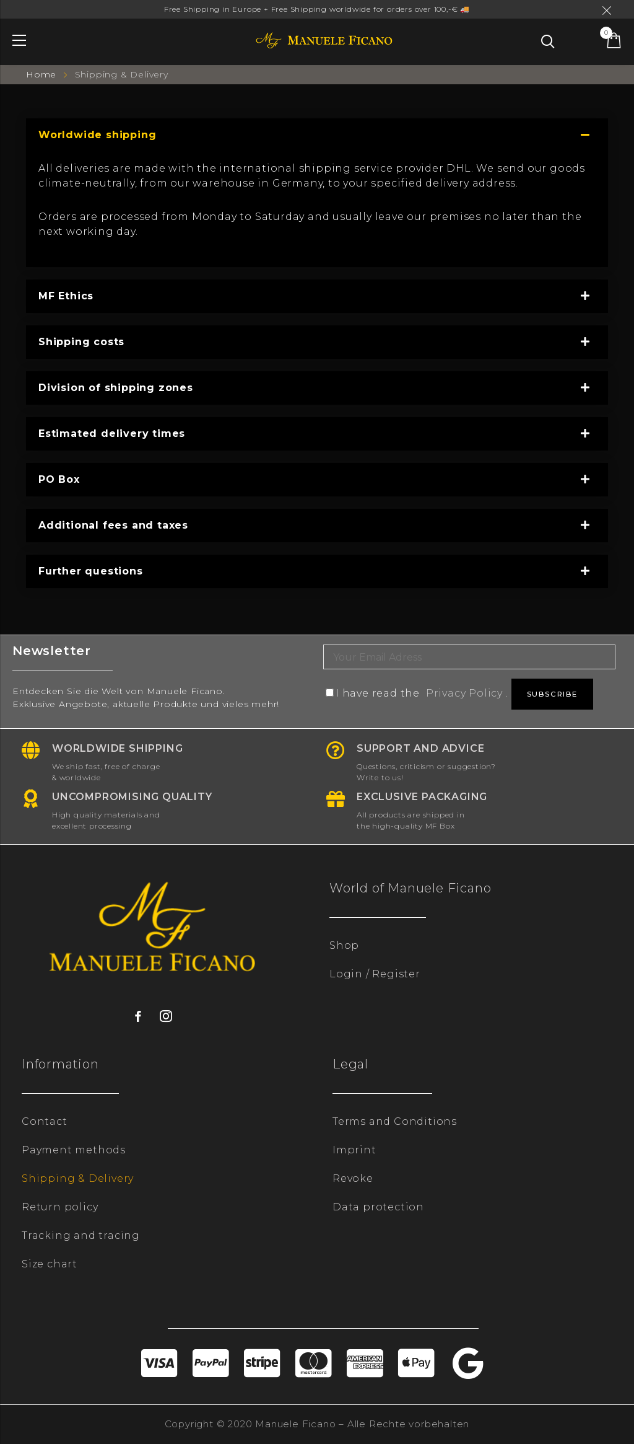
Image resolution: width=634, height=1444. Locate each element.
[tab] (317, 135)
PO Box (59, 479)
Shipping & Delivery (78, 1178)
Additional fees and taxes (113, 525)
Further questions (90, 571)
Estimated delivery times (111, 433)
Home (42, 74)
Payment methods (74, 1150)
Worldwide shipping (97, 135)
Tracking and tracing (81, 1235)
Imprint (354, 1150)
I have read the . (418, 693)
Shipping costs (81, 342)
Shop (344, 945)
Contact (44, 1121)
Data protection (378, 1207)
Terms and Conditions (394, 1121)
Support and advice (420, 748)
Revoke (352, 1178)
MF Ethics (65, 296)
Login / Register (374, 974)
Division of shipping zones (115, 388)
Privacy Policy (464, 693)
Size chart (49, 1264)
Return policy (60, 1207)
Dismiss (608, 10)
